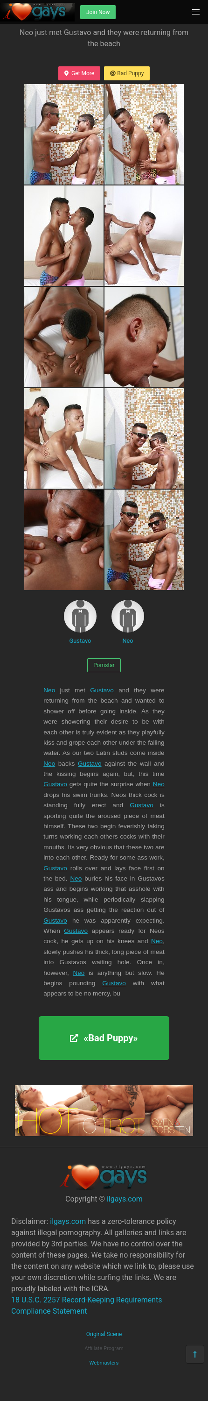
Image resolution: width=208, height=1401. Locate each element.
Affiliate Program (104, 1348)
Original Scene (104, 1334)
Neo (127, 622)
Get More (79, 73)
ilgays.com (125, 1199)
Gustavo (80, 622)
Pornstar (104, 665)
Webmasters (104, 1363)
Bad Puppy (127, 73)
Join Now (98, 12)
